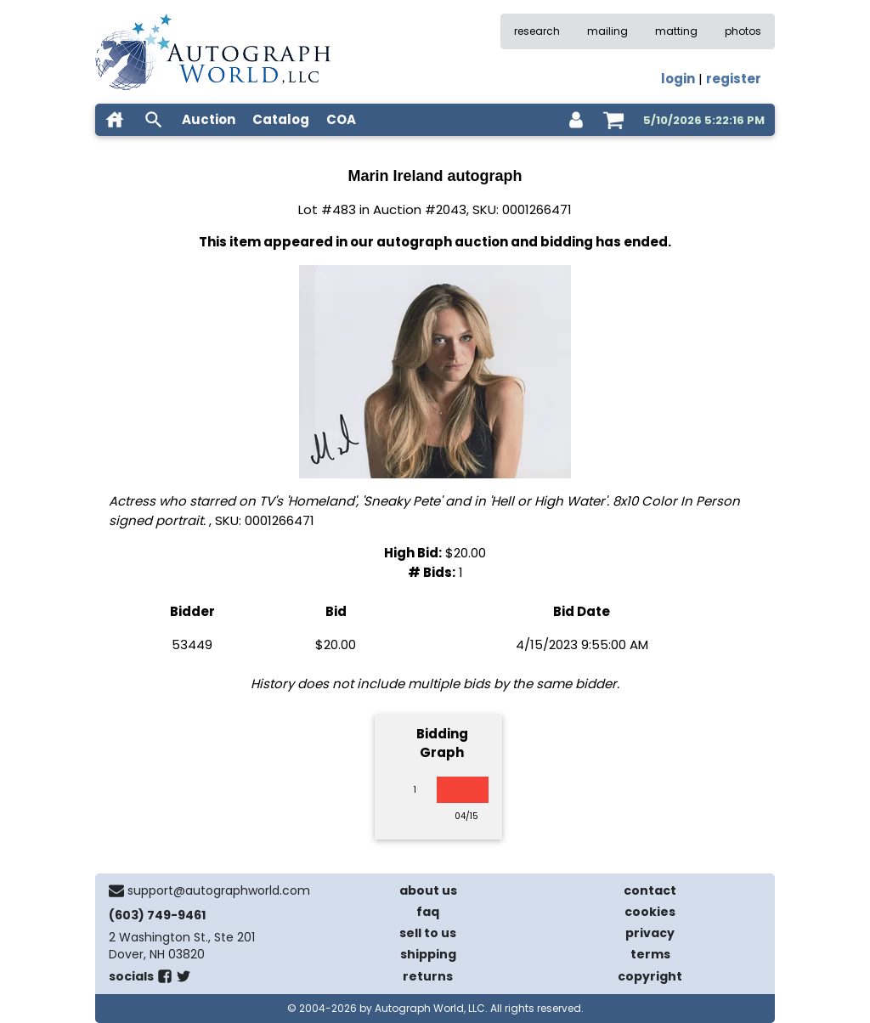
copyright (650, 976)
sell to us (427, 932)
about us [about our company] (428, 890)
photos (743, 31)
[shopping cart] (613, 119)
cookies (649, 911)
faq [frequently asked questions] (427, 911)
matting (676, 31)
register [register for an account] (733, 79)
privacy (650, 932)
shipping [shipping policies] (428, 954)
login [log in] (678, 79)
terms (650, 954)
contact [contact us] (650, 890)
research (537, 31)
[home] (115, 119)
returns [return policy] (428, 976)
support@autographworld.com (218, 890)
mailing (607, 31)
